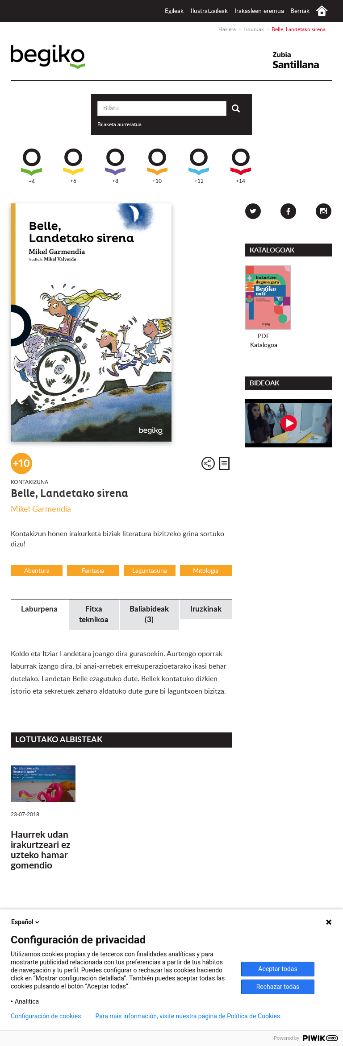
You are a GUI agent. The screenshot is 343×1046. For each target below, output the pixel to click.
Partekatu (208, 463)
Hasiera (322, 11)
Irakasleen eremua (259, 11)
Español (26, 922)
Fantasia (93, 571)
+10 (157, 166)
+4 (31, 166)
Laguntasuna (149, 571)
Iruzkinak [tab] (206, 609)
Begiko (60, 57)
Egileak (174, 11)
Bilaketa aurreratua (119, 124)
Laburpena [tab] (39, 609)
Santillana (301, 60)
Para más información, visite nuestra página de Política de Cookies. (188, 1016)
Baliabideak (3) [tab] (149, 614)
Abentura (37, 571)
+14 (240, 166)
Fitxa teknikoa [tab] (94, 614)
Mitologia (205, 571)
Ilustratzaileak (209, 11)
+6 (73, 166)
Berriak (300, 11)
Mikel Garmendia (41, 509)
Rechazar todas (278, 986)
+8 (115, 166)
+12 (198, 166)
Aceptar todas (277, 968)
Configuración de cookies (46, 1016)
